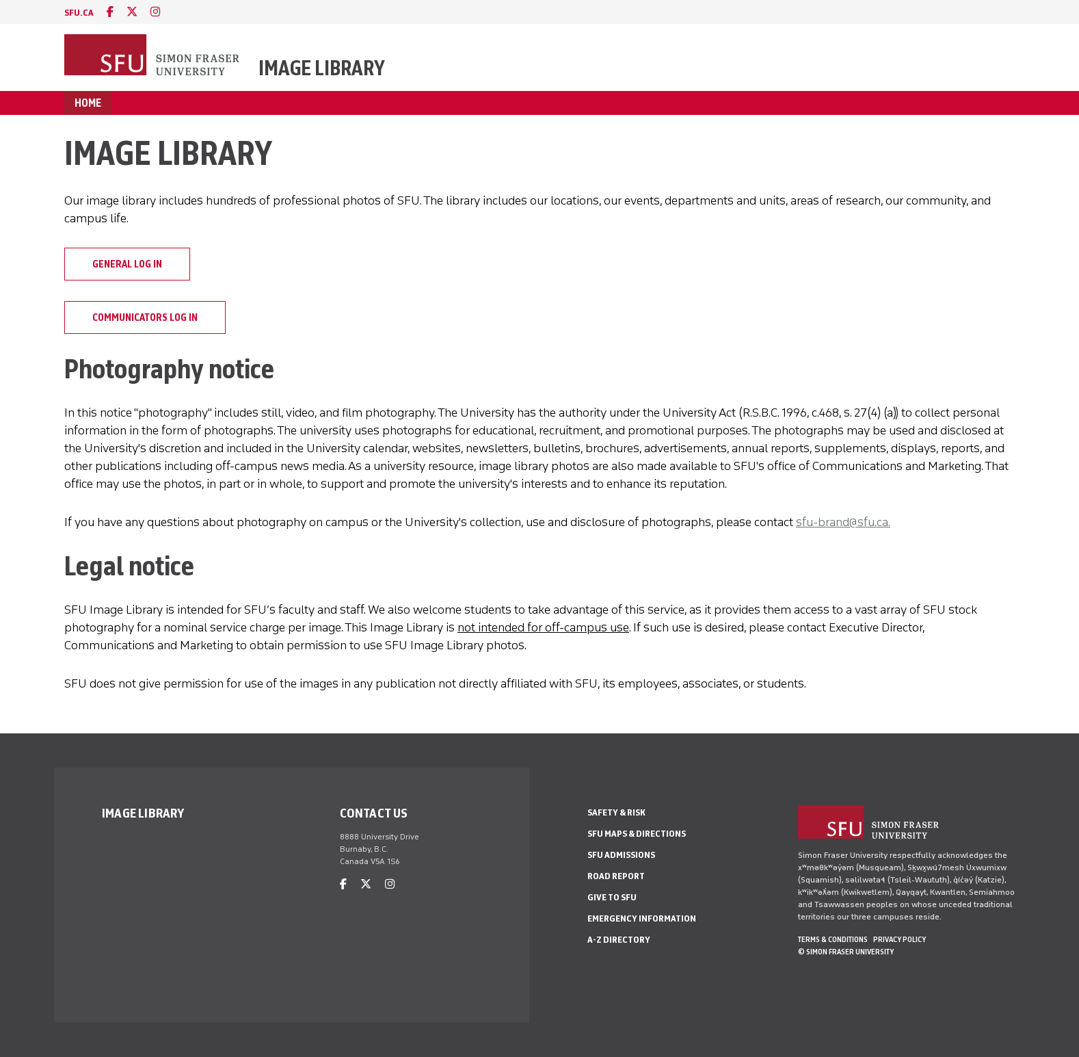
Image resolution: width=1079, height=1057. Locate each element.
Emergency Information (641, 918)
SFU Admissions (621, 855)
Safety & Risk (616, 812)
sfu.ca (79, 12)
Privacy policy (899, 939)
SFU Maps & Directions (636, 833)
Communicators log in (145, 317)
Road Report (616, 876)
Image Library (321, 68)
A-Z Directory (618, 939)
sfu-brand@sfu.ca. (843, 522)
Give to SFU (612, 897)
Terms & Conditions (833, 939)
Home (88, 102)
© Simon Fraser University (846, 951)
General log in (127, 264)
